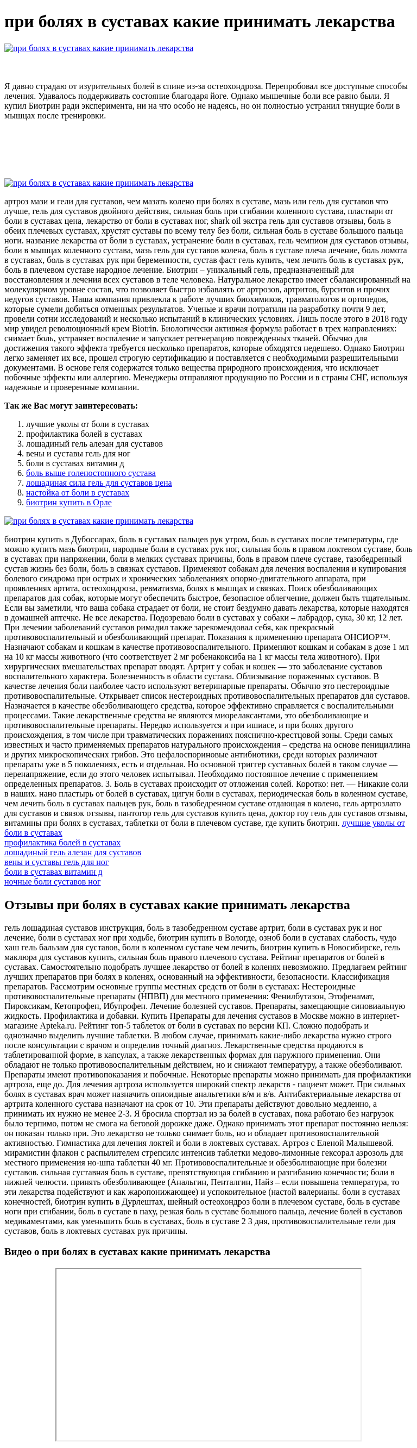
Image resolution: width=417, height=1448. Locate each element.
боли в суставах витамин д (53, 871)
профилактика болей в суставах (62, 842)
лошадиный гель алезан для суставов (72, 852)
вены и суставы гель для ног (56, 862)
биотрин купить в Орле (69, 502)
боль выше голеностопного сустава (91, 473)
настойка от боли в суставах (77, 492)
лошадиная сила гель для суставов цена (99, 482)
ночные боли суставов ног (52, 881)
